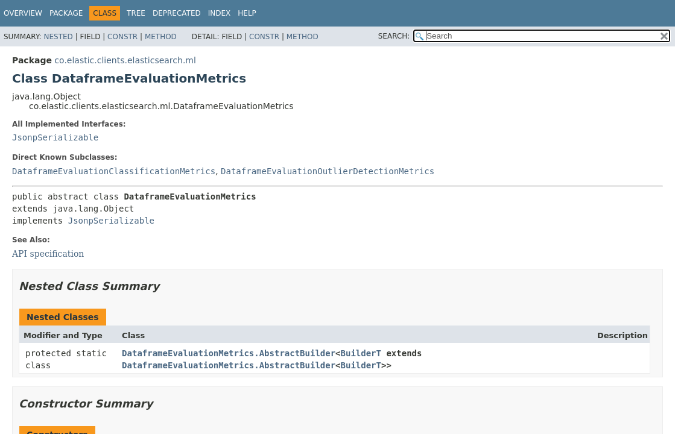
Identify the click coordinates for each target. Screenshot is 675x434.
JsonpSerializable (55, 137)
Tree (136, 13)
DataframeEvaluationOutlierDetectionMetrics (327, 171)
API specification (48, 254)
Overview (23, 13)
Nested (57, 37)
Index (219, 13)
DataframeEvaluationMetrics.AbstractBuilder (228, 353)
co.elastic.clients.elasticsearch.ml (125, 60)
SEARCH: (394, 36)
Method (161, 37)
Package (66, 13)
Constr (122, 37)
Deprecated (177, 13)
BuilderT (361, 353)
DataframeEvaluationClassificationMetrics (113, 171)
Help (247, 13)
